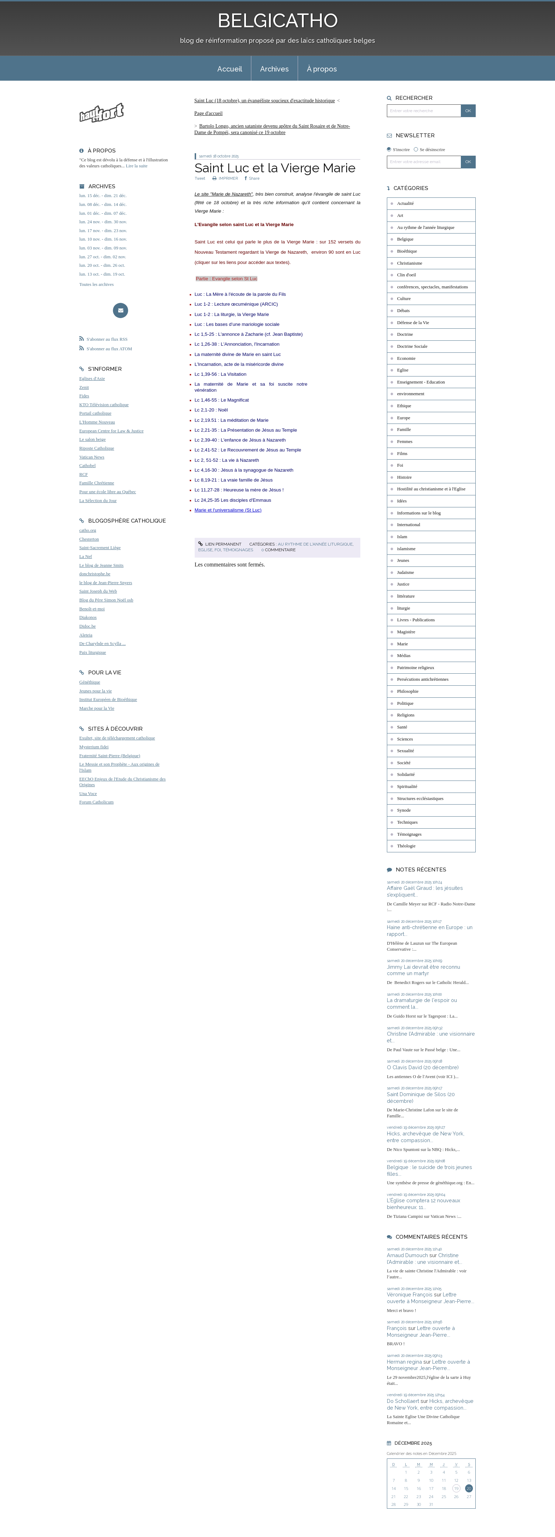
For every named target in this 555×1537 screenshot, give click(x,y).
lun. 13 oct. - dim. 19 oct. (102, 274)
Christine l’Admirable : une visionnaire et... (424, 1258)
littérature (406, 596)
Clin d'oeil (406, 274)
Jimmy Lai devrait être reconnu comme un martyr (423, 970)
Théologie (406, 846)
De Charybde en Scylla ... (102, 643)
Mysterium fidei (94, 746)
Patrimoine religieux (415, 667)
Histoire (404, 477)
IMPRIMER (225, 178)
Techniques (407, 822)
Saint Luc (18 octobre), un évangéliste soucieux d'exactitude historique (264, 100)
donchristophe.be (94, 573)
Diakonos (88, 617)
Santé (402, 727)
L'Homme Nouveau (97, 422)
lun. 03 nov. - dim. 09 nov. (103, 248)
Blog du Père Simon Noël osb (106, 600)
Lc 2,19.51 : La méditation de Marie (232, 420)
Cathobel (87, 465)
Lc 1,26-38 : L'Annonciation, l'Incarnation (237, 344)
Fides (84, 395)
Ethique (404, 405)
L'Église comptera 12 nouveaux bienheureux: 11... (423, 1203)
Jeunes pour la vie (95, 691)
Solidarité (406, 774)
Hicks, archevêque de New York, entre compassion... (425, 1136)
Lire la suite (137, 165)
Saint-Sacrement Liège (100, 547)
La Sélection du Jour (98, 500)
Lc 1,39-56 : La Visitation (220, 374)
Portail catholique (95, 413)
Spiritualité (407, 786)
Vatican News (91, 457)
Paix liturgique (92, 652)
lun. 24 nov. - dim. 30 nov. (103, 221)
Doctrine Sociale (412, 346)
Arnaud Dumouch (407, 1255)
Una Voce (88, 793)
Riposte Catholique (96, 448)
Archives (274, 69)
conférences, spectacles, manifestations (432, 286)
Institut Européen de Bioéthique (108, 699)
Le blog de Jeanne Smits (101, 565)
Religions (405, 715)
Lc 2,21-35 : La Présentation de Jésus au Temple (246, 430)
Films (402, 453)
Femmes (404, 441)
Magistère (406, 631)
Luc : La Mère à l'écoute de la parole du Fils (240, 294)
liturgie (403, 608)
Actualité (405, 203)
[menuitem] (229, 68)
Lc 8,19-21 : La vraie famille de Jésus (234, 480)
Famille (404, 429)
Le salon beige (92, 439)
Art (400, 215)
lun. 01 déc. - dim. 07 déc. (103, 213)
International (408, 524)
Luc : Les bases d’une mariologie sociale (237, 324)
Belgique (405, 239)
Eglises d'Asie (92, 378)
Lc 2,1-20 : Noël (211, 410)
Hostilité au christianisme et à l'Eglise (431, 489)
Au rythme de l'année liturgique (315, 544)
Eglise (205, 549)
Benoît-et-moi (92, 608)
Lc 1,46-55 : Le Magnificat (222, 400)
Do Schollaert (403, 1401)
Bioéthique (407, 251)
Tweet (200, 178)
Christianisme (409, 263)
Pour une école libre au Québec (107, 491)
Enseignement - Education (421, 382)
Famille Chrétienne (96, 482)
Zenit (84, 387)
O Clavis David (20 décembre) (423, 1067)
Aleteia (85, 635)
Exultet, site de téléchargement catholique (117, 738)
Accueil (229, 69)
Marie (402, 643)
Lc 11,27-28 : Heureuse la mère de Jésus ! (239, 490)
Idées (402, 501)
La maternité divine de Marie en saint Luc (238, 354)
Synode (404, 810)
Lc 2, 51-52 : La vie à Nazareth (227, 460)
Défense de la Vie (413, 322)
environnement (410, 393)
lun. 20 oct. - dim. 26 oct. (102, 265)
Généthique (89, 682)
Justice (403, 584)
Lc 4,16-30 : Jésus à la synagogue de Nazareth (244, 470)
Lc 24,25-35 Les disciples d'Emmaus (233, 500)
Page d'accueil (208, 113)
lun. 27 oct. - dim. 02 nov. (102, 256)
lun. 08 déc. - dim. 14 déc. (103, 204)
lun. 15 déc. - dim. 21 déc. (103, 195)
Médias (404, 655)
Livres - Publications (416, 619)
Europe (403, 417)
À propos (322, 69)
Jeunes (403, 560)
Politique (405, 703)
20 (469, 1488)
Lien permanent (219, 544)
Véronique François (410, 1294)
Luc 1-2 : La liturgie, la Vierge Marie (232, 314)
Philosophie (407, 691)
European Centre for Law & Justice (111, 430)
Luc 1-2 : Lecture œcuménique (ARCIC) (236, 304)
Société (404, 762)
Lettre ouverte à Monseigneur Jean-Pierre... (430, 1297)
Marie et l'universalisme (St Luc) (228, 510)
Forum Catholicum (96, 802)
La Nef (85, 556)
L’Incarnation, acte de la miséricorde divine (239, 364)
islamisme (406, 548)
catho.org (87, 530)
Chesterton (89, 539)
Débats (403, 310)
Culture (404, 298)
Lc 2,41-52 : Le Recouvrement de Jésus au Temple (248, 450)
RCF (83, 474)
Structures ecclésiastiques (420, 798)
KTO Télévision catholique (104, 404)
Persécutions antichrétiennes (422, 679)
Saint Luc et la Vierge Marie (275, 167)
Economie (406, 358)
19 (456, 1488)
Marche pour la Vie (96, 708)
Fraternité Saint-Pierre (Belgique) (109, 755)
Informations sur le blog (419, 513)
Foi (217, 549)
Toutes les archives (96, 284)
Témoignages (238, 549)
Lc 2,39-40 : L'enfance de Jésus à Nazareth (240, 440)
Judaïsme (405, 572)
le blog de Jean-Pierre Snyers (105, 582)
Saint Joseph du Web (98, 591)
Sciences (405, 739)
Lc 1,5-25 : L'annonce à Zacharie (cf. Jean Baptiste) (249, 334)
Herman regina (404, 1362)
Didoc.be (87, 626)
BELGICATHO (277, 20)
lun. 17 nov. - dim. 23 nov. (103, 230)
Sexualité (405, 750)
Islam (402, 536)
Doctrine (405, 334)
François (397, 1328)
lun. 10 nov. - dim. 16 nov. (103, 239)
